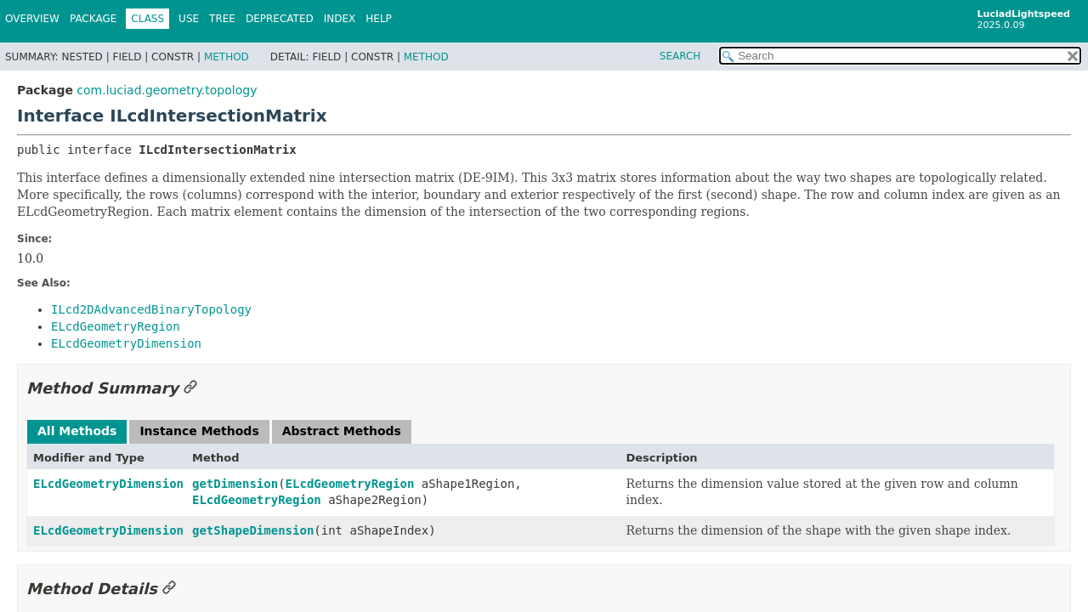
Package (93, 19)
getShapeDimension (253, 530)
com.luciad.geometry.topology (166, 90)
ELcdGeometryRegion (350, 483)
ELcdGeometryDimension (108, 483)
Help (379, 19)
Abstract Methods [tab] (341, 431)
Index (340, 19)
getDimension (235, 483)
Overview (32, 19)
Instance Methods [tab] (198, 431)
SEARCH (680, 56)
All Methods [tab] (76, 431)
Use (188, 19)
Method (226, 57)
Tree (222, 19)
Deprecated (280, 19)
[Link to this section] (190, 388)
